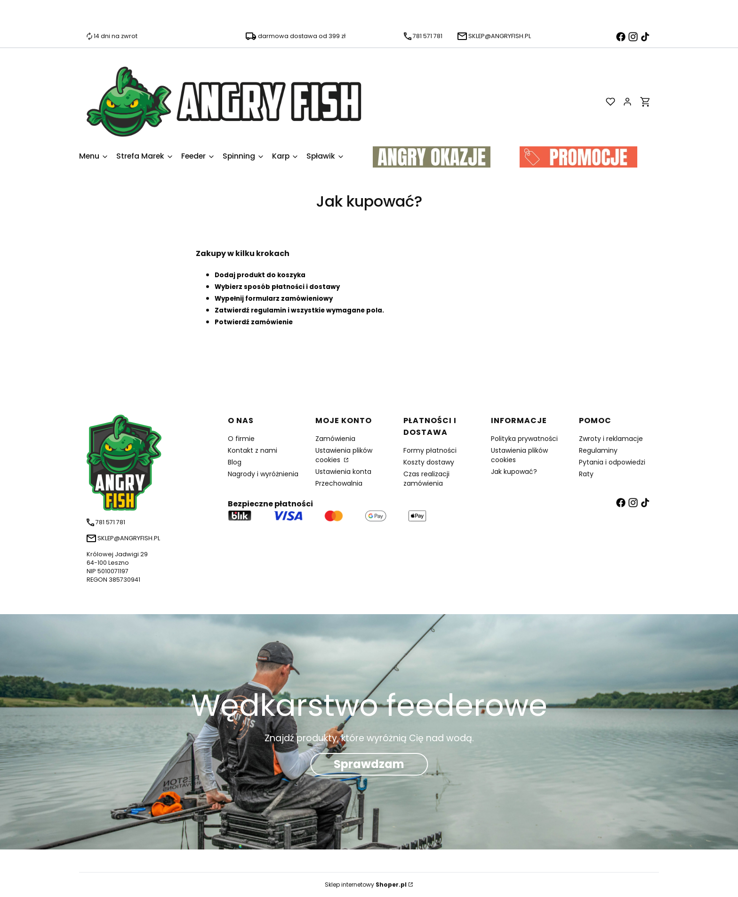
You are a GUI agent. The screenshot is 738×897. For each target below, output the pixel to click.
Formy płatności (430, 450)
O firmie (241, 438)
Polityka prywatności (524, 438)
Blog (234, 462)
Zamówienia (335, 438)
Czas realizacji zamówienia (426, 478)
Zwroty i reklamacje (611, 438)
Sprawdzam (369, 764)
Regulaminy (598, 450)
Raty (586, 474)
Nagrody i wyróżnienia (263, 474)
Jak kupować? (514, 471)
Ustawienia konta (343, 471)
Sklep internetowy (366, 885)
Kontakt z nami (252, 450)
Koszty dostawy (428, 462)
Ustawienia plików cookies (343, 455)
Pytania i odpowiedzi (612, 462)
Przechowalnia (338, 483)
